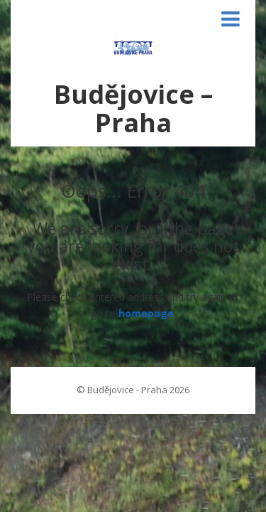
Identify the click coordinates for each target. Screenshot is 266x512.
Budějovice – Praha (133, 108)
